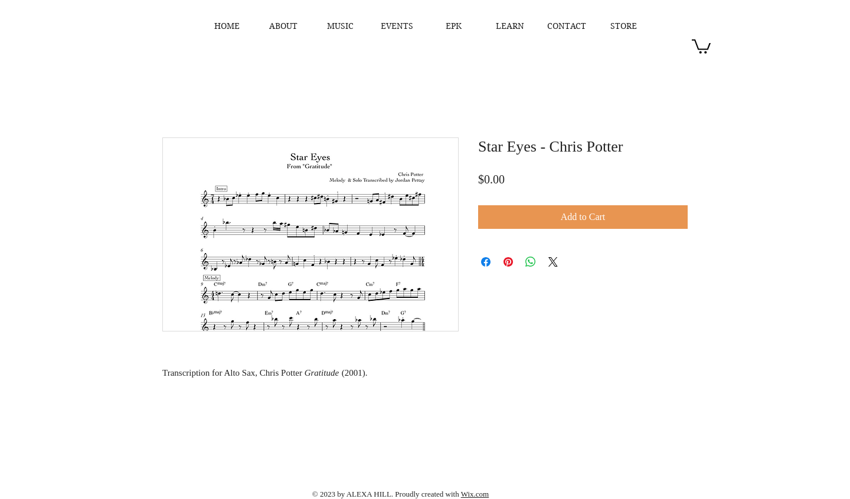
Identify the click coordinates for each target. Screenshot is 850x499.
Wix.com (475, 494)
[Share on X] (553, 262)
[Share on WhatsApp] (531, 262)
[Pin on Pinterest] (508, 262)
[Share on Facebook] (486, 262)
